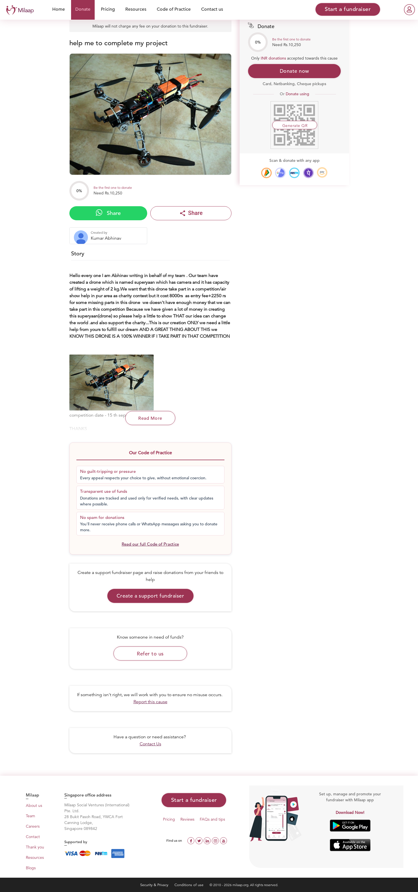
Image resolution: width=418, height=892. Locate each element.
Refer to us (150, 653)
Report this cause (150, 702)
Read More (150, 418)
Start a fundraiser (194, 800)
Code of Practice (174, 9)
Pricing (108, 9)
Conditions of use (189, 884)
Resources (135, 9)
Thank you (35, 847)
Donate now (294, 71)
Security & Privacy (154, 884)
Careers (33, 826)
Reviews (187, 819)
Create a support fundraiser (150, 596)
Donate (82, 9)
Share (108, 213)
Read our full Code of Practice (150, 544)
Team (30, 815)
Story (77, 253)
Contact (33, 836)
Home (58, 9)
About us (34, 805)
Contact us (212, 9)
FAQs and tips (212, 819)
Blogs (31, 867)
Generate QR (295, 125)
